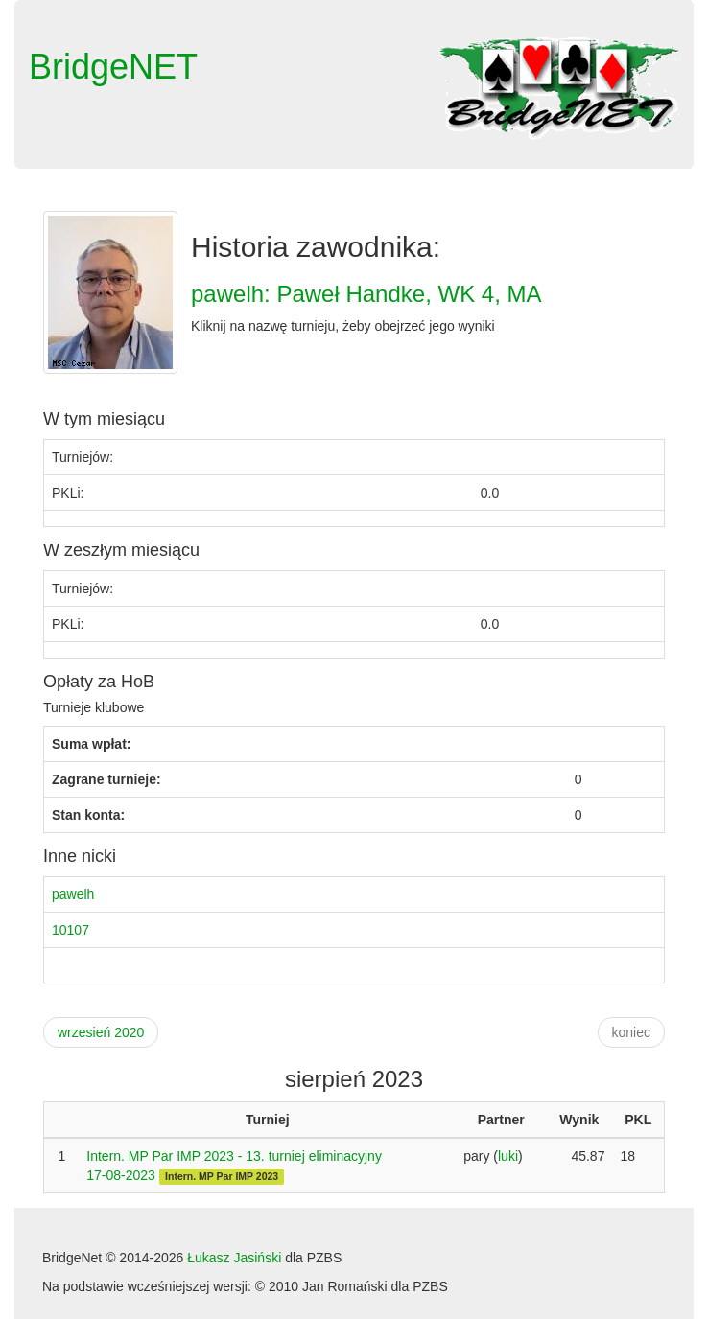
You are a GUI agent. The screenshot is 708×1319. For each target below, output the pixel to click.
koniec (631, 1032)
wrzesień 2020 (101, 1032)
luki (508, 1156)
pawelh (73, 894)
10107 (70, 929)
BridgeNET (113, 66)
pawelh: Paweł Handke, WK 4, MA (366, 294)
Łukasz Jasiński (234, 1257)
